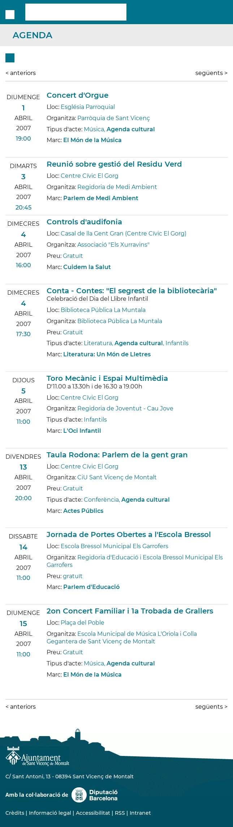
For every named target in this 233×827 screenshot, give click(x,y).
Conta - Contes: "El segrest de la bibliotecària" (132, 290)
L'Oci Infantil (82, 430)
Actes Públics (83, 510)
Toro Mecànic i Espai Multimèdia (107, 378)
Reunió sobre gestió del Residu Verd (114, 164)
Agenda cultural (131, 129)
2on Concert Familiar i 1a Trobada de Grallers (130, 611)
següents (211, 73)
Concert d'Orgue (77, 95)
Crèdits (14, 813)
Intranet (140, 813)
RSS (120, 813)
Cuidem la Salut (87, 267)
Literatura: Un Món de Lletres (107, 354)
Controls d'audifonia (84, 221)
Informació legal (50, 813)
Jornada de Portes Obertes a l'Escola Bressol (129, 534)
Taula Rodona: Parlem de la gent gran (117, 454)
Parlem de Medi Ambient (100, 198)
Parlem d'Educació (91, 587)
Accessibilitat (93, 813)
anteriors (20, 73)
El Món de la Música (92, 140)
